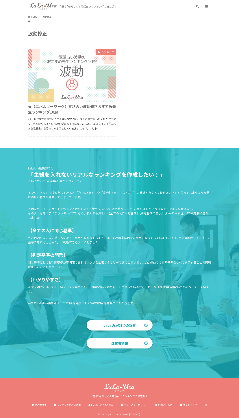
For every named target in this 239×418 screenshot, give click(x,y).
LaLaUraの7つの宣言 (119, 325)
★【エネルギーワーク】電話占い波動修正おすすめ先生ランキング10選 (72, 109)
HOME (34, 16)
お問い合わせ (165, 405)
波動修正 (47, 16)
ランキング (107, 52)
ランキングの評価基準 (69, 405)
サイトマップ (190, 405)
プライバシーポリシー (136, 405)
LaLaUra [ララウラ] (129, 414)
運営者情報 (119, 343)
